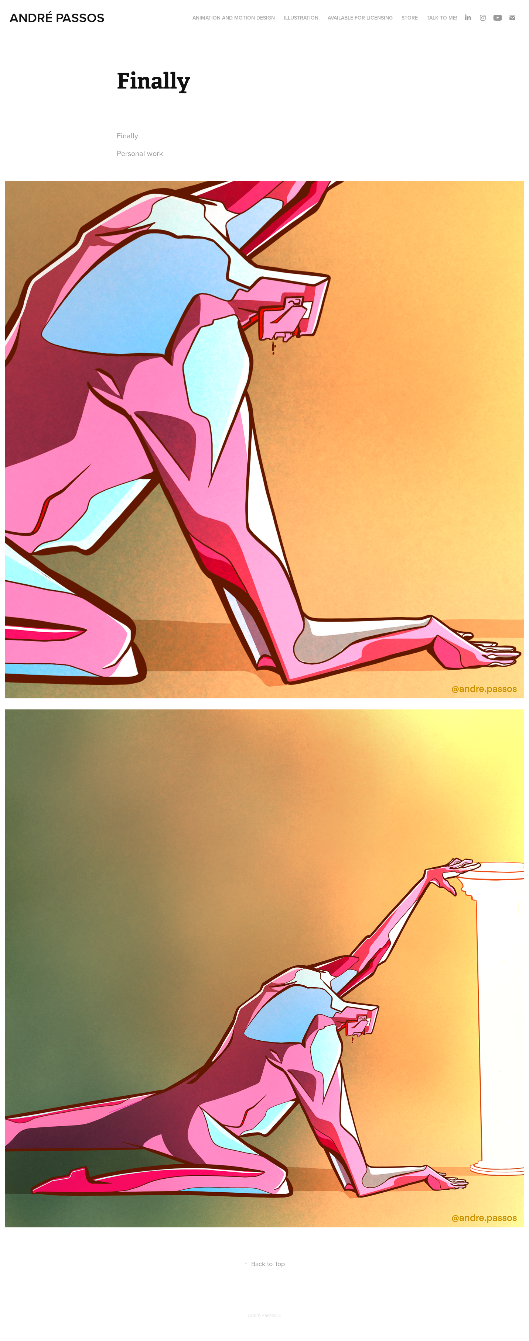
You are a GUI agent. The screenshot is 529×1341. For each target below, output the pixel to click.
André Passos (57, 17)
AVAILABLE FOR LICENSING (360, 17)
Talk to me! (442, 17)
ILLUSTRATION (301, 17)
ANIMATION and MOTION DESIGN (233, 17)
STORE (410, 17)
